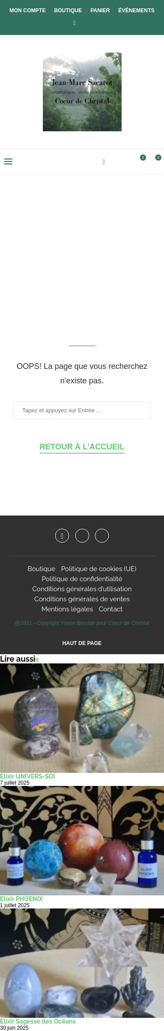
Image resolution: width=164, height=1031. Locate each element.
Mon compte (28, 10)
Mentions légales (67, 609)
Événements (137, 10)
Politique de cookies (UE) (98, 569)
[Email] (102, 536)
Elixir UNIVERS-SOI (27, 776)
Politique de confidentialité (82, 579)
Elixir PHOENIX (21, 898)
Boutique (68, 10)
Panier (100, 10)
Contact (110, 609)
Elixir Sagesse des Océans (38, 1021)
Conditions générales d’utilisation (82, 589)
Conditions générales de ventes (81, 599)
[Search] (124, 162)
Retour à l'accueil (82, 446)
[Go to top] (82, 643)
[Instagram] (82, 536)
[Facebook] (74, 23)
